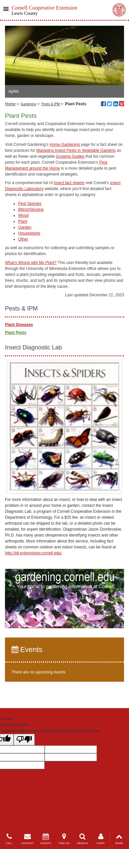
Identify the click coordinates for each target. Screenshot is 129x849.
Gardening (28, 104)
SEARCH (82, 839)
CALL (9, 839)
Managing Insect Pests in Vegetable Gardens (76, 150)
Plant (22, 221)
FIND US (64, 839)
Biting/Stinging (31, 209)
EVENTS (45, 839)
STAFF (100, 839)
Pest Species (29, 203)
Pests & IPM (50, 104)
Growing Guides (70, 156)
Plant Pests (15, 332)
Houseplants (29, 233)
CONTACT (27, 839)
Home (10, 104)
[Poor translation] (24, 739)
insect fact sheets (69, 182)
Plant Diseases (19, 324)
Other (23, 239)
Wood (23, 215)
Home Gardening (65, 144)
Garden (24, 227)
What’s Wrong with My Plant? (31, 262)
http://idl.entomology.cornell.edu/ (33, 553)
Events (27, 649)
